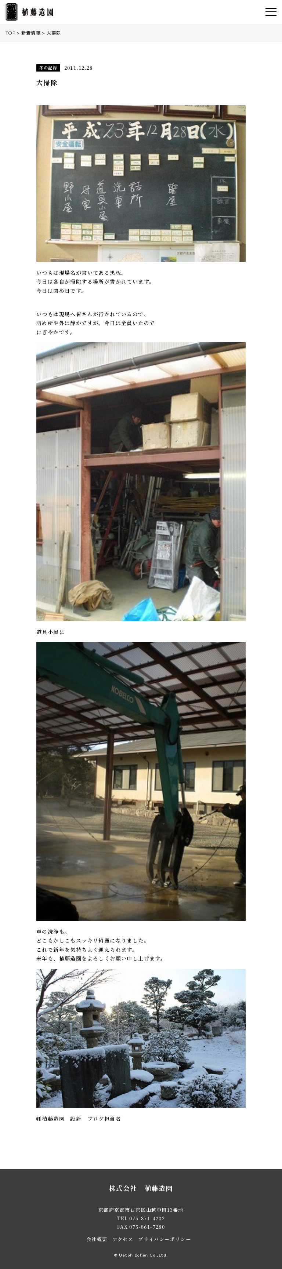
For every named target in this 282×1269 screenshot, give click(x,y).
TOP (10, 33)
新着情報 (31, 33)
